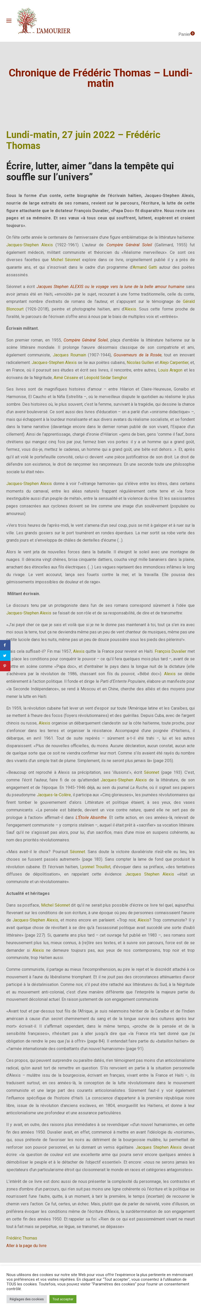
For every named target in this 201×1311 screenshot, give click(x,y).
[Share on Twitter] (5, 655)
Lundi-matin (31, 134)
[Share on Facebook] (5, 645)
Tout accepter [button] (63, 1299)
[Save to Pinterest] (5, 666)
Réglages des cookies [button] (27, 1299)
